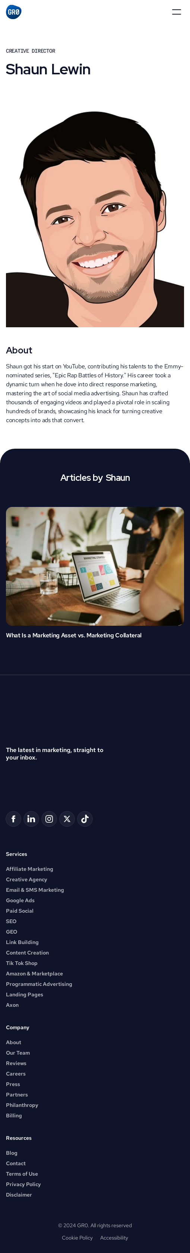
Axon (12, 1005)
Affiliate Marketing (29, 869)
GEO (11, 931)
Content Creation (27, 952)
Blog (12, 1153)
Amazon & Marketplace (34, 973)
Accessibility (114, 1237)
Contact (16, 1163)
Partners (17, 1094)
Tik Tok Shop (22, 963)
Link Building (22, 942)
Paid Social (20, 910)
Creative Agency (26, 879)
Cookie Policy (77, 1237)
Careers (16, 1073)
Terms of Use (22, 1173)
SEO (11, 921)
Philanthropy (22, 1105)
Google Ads (20, 900)
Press (13, 1084)
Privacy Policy (23, 1184)
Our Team (18, 1052)
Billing (14, 1115)
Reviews (16, 1063)
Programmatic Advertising (39, 984)
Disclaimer (19, 1194)
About (13, 1042)
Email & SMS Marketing (35, 890)
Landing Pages (24, 994)
